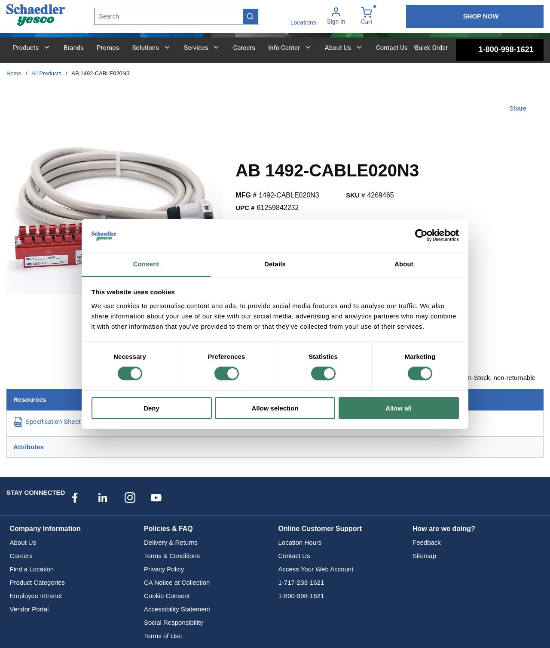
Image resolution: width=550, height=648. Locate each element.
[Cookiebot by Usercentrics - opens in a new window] (421, 235)
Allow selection (274, 408)
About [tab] (403, 264)
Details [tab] (275, 264)
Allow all (398, 408)
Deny (151, 408)
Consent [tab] (146, 264)
